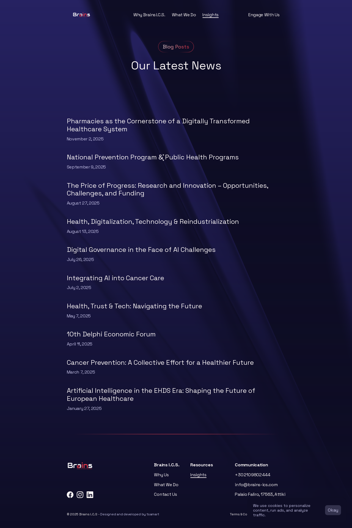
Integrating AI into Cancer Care (115, 278)
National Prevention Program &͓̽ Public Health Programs (153, 157)
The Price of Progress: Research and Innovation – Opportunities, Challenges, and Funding (168, 189)
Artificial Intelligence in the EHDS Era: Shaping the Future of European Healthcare (162, 394)
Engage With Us (264, 15)
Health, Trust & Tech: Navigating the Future (134, 306)
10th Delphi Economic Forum (111, 334)
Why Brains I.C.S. (149, 15)
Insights (210, 15)
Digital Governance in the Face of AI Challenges (141, 249)
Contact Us (165, 494)
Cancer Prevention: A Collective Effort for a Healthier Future (160, 362)
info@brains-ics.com (256, 485)
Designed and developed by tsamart (129, 514)
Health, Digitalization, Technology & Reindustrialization (153, 221)
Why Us (161, 475)
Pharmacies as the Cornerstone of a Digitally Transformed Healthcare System (159, 125)
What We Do (184, 15)
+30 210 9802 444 (252, 475)
